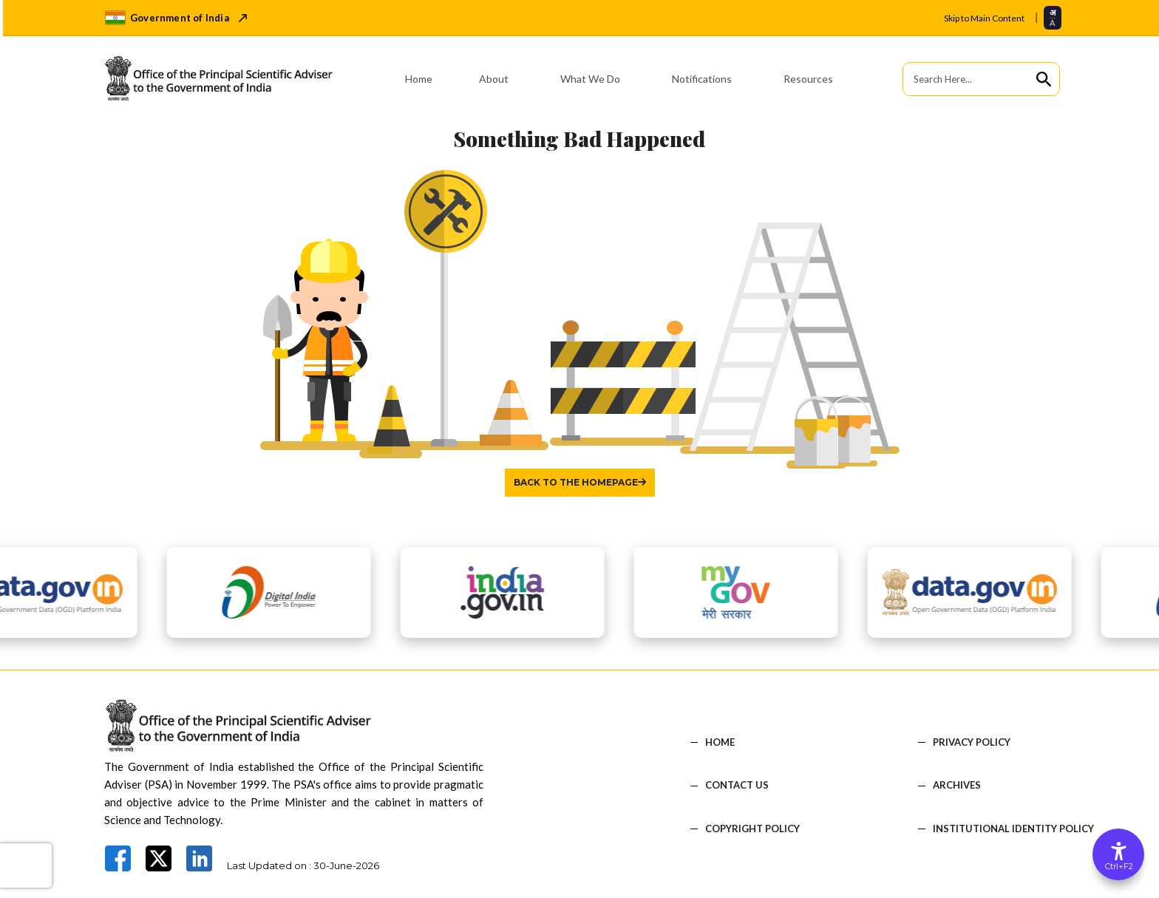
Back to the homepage (576, 482)
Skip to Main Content (984, 18)
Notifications (702, 78)
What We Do (590, 78)
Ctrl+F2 (1119, 866)
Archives (957, 785)
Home (418, 78)
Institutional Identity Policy (1013, 828)
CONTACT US (737, 785)
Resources (808, 78)
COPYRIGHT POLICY (752, 828)
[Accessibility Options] (1118, 854)
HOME (720, 742)
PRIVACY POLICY (971, 742)
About (494, 78)
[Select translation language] (1052, 17)
